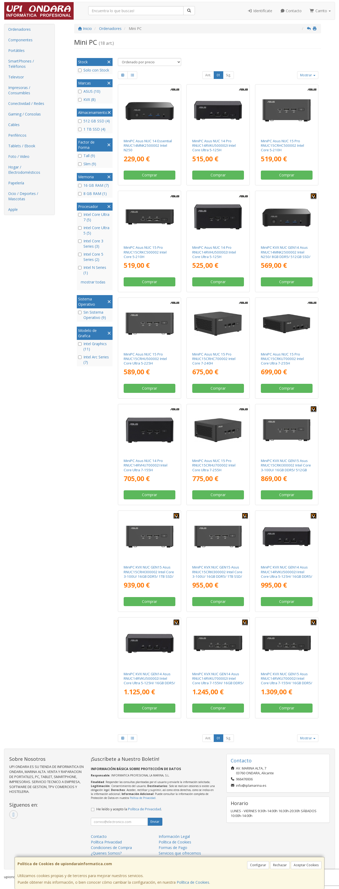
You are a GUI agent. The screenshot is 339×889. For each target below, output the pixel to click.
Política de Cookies (193, 882)
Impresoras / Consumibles (19, 90)
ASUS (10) (89, 91)
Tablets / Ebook (21, 145)
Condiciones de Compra (111, 847)
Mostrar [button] (307, 75)
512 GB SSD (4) (94, 120)
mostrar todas (93, 282)
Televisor (16, 76)
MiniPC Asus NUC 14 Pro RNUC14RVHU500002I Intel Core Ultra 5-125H (214, 252)
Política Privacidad (106, 841)
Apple (13, 209)
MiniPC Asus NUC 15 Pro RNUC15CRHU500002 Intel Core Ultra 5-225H (145, 359)
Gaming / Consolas (24, 114)
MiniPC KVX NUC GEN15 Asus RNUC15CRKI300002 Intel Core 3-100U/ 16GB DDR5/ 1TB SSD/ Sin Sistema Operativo (217, 574)
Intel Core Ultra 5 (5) (93, 230)
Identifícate (259, 10)
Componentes (20, 39)
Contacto (291, 10)
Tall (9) (86, 155)
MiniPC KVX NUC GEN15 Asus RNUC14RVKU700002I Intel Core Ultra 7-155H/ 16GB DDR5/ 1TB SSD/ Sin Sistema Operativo (286, 683)
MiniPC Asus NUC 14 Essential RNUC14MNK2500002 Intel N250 (148, 146)
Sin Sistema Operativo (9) (92, 315)
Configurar (258, 865)
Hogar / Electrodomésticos (24, 170)
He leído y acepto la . (129, 809)
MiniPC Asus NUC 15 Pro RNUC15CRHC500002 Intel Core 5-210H (282, 146)
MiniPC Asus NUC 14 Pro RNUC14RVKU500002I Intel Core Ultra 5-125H (214, 146)
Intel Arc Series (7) (93, 359)
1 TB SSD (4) (91, 129)
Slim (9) (87, 163)
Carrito (320, 10)
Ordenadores (19, 29)
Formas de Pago (173, 847)
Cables (14, 124)
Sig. (228, 75)
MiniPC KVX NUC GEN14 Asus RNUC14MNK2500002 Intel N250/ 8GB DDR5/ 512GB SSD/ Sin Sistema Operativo (285, 254)
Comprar (149, 174)
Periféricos (17, 135)
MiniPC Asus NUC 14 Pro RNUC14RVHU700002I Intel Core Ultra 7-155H (145, 465)
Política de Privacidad (142, 798)
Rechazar (280, 865)
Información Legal (174, 836)
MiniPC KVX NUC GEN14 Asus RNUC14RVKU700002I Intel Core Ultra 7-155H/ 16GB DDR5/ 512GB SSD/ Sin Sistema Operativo (218, 683)
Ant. (208, 75)
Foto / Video (18, 156)
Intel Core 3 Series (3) (90, 243)
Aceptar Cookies (306, 865)
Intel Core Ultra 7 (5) (93, 217)
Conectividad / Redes (26, 103)
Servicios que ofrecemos (180, 853)
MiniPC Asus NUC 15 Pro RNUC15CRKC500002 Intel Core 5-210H (145, 252)
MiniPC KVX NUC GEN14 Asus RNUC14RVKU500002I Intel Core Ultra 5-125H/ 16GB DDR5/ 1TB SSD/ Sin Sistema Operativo (149, 683)
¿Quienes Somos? (106, 853)
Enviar (154, 821)
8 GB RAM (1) (92, 193)
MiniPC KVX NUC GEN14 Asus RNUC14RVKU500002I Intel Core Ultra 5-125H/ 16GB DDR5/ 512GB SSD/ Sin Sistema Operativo (286, 576)
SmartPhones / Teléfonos (21, 64)
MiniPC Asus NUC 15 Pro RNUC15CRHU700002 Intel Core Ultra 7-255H (213, 465)
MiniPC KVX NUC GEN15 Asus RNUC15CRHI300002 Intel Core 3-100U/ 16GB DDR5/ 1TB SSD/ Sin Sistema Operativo (149, 574)
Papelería (16, 182)
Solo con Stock (93, 70)
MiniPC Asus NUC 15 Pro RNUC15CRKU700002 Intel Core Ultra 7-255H (282, 359)
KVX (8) (87, 99)
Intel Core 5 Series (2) (90, 257)
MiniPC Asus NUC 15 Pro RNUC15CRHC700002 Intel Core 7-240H (213, 359)
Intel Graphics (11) (92, 346)
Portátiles (16, 50)
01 (218, 75)
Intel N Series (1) (92, 270)
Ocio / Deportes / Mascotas (23, 196)
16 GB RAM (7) (93, 185)
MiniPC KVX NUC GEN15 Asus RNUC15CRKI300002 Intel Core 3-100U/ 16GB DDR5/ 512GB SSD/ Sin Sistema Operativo (286, 467)
